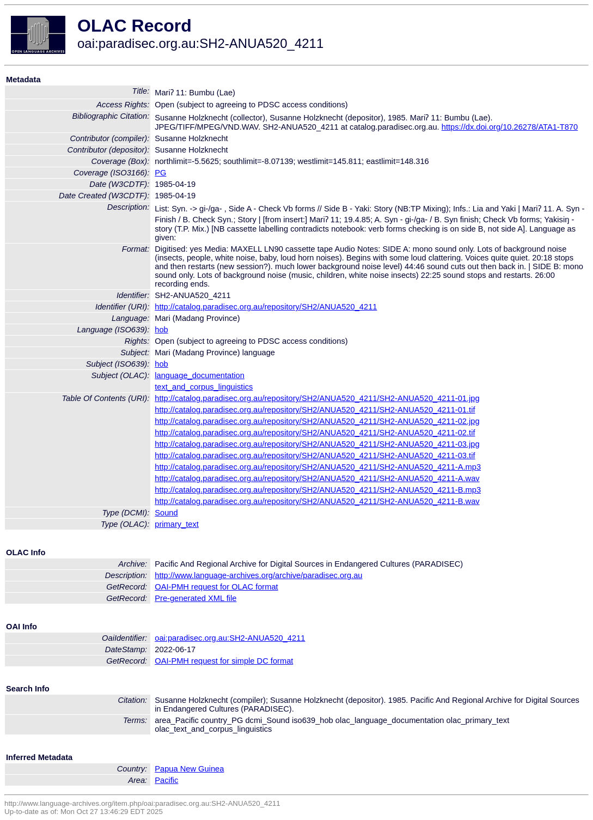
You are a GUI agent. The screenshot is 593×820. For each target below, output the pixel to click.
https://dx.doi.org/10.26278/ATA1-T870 (510, 127)
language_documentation (199, 375)
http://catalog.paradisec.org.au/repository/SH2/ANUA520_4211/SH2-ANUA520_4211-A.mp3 (318, 467)
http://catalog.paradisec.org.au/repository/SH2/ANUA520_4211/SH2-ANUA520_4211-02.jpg (317, 421)
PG (160, 172)
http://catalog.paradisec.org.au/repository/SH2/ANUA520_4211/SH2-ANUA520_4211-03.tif (315, 455)
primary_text (177, 524)
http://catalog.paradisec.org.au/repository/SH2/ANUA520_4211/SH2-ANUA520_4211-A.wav (317, 478)
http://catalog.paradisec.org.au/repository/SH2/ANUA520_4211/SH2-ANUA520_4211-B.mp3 (318, 489)
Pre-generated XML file (195, 598)
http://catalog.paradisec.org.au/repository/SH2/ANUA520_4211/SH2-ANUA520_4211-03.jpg (317, 444)
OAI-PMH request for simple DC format (224, 661)
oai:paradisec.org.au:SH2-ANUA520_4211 (230, 638)
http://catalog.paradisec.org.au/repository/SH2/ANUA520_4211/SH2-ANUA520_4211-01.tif (315, 409)
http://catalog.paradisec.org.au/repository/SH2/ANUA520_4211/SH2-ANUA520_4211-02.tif (315, 432)
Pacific (166, 780)
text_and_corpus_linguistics (204, 386)
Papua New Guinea (189, 768)
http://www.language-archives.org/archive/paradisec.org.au (258, 575)
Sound (166, 512)
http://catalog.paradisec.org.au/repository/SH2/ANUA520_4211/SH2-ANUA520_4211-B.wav (317, 501)
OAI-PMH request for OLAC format (216, 586)
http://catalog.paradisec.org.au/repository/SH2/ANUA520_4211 (266, 306)
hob (161, 329)
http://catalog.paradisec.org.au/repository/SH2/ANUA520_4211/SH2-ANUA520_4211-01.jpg (317, 398)
